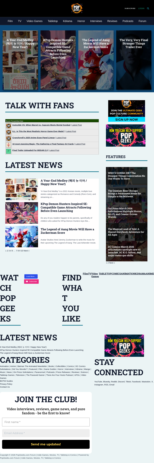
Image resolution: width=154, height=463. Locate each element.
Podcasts (50, 372)
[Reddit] (12, 8)
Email (111, 385)
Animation (4, 366)
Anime (13, 366)
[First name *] (46, 422)
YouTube (98, 381)
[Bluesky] (6, 8)
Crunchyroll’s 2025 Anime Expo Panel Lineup (33, 137)
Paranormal (40, 372)
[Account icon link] (141, 8)
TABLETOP (105, 273)
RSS (106, 385)
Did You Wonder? (19, 369)
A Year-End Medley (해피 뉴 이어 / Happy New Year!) (64, 182)
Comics (70, 366)
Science (84, 372)
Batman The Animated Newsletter (32, 366)
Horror (60, 369)
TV (89, 273)
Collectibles (61, 366)
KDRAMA (140, 273)
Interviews (69, 369)
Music (2, 372)
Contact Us (5, 387)
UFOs (77, 375)
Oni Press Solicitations (23, 372)
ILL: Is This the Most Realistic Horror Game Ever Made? (38, 131)
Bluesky (106, 381)
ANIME (150, 273)
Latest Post (77, 125)
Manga (87, 369)
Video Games (95, 275)
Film (85, 273)
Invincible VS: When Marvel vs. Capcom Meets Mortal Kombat (41, 125)
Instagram (98, 385)
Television (20, 375)
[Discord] (10, 8)
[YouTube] (8, 8)
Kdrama (78, 369)
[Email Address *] (46, 433)
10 (22, 251)
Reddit (114, 381)
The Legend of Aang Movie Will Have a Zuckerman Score (67, 231)
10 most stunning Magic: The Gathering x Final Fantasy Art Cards (43, 144)
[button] (130, 8)
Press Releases (63, 372)
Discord (121, 381)
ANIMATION (128, 273)
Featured (33, 369)
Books (51, 366)
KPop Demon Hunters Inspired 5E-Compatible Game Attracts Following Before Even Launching (66, 207)
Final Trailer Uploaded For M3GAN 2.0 (30, 150)
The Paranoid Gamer (35, 375)
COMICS (116, 273)
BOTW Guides (6, 381)
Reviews (75, 372)
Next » (26, 251)
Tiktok (128, 381)
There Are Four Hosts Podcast (59, 375)
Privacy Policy (6, 384)
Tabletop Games (7, 375)
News (9, 372)
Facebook (136, 381)
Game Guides (50, 369)
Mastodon (146, 381)
